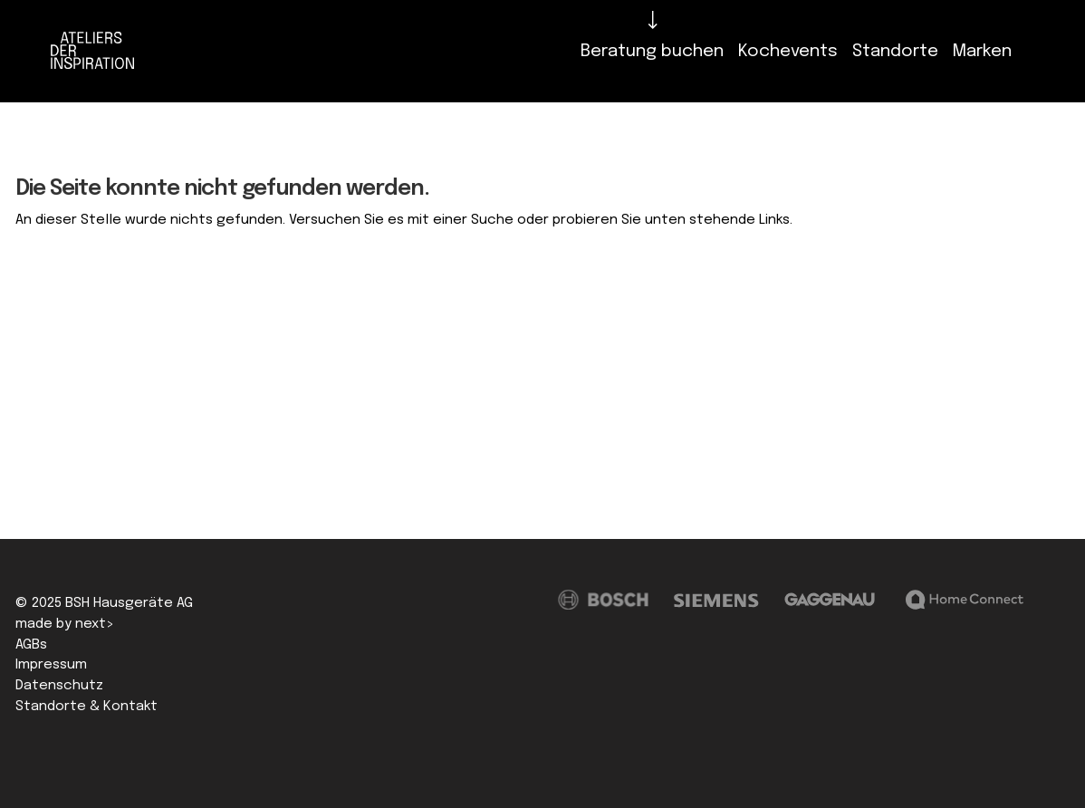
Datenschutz (59, 685)
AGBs (31, 645)
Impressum (51, 665)
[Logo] (97, 51)
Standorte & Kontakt (86, 706)
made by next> (64, 624)
